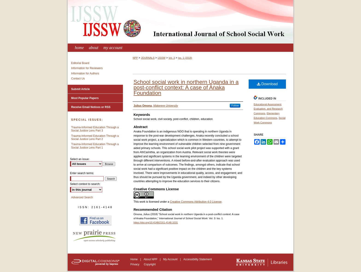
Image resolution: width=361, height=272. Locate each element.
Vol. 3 (172, 57)
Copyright (150, 264)
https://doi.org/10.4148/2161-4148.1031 (156, 222)
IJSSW (162, 57)
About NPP (151, 259)
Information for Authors (85, 73)
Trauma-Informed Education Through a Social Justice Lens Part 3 (95, 129)
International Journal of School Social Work (180, 22)
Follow (235, 105)
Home (134, 259)
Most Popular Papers (85, 98)
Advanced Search (82, 197)
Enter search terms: (82, 173)
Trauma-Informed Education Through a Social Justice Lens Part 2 (95, 137)
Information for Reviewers (87, 68)
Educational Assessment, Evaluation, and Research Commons (268, 109)
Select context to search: (85, 184)
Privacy (135, 264)
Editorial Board (80, 63)
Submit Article (80, 89)
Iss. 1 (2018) (185, 57)
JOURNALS (147, 57)
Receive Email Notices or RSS (91, 107)
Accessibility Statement (197, 259)
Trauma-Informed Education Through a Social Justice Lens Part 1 (95, 146)
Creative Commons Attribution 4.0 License (195, 201)
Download (267, 84)
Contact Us (78, 78)
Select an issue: (80, 159)
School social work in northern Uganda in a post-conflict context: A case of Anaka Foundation (186, 87)
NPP (135, 57)
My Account (170, 259)
